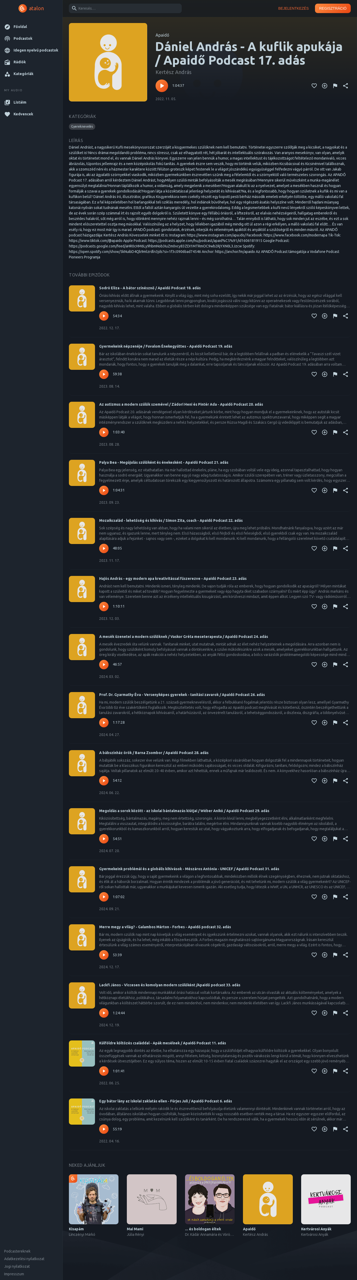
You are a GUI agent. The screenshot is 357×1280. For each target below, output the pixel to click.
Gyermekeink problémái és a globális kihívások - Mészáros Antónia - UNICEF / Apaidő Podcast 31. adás (189, 869)
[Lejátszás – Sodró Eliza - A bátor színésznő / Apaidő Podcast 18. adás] (104, 316)
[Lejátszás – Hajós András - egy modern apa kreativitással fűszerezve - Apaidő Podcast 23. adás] (104, 606)
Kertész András (174, 72)
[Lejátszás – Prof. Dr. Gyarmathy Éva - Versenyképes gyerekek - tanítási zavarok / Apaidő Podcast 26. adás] (104, 722)
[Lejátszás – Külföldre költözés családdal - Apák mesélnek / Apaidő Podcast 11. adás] (104, 1071)
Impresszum (14, 1274)
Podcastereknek (17, 1251)
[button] (31, 27)
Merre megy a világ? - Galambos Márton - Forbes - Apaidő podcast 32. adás (165, 927)
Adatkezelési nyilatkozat (24, 1259)
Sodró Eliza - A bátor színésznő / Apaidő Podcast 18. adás (150, 288)
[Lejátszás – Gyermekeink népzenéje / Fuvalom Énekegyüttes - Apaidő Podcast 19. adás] (104, 374)
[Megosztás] (345, 86)
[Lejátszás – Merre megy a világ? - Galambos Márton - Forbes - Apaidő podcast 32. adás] (104, 955)
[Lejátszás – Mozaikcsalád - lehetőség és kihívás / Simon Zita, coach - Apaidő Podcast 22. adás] (104, 548)
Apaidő (162, 35)
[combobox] (124, 8)
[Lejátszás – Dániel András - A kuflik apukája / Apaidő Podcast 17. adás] (162, 86)
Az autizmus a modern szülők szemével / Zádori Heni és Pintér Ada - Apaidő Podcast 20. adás (181, 404)
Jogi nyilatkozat (17, 1266)
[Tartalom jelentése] (335, 86)
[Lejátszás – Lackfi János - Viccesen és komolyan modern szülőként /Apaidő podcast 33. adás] (104, 1013)
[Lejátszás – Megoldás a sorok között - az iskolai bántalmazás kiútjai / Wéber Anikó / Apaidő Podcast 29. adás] (104, 838)
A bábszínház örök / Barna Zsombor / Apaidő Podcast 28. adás (154, 753)
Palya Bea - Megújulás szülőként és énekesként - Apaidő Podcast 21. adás (163, 462)
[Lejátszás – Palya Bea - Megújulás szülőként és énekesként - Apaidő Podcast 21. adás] (104, 490)
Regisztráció (333, 8)
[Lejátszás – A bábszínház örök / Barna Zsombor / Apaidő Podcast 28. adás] (104, 780)
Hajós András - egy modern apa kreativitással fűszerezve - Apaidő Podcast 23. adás (173, 578)
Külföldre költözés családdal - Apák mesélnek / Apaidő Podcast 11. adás (162, 1043)
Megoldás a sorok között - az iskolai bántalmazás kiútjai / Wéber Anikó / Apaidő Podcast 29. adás (184, 811)
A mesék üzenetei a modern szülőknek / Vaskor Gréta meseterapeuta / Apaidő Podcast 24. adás (183, 637)
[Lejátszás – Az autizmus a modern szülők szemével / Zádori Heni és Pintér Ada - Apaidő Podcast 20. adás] (104, 432)
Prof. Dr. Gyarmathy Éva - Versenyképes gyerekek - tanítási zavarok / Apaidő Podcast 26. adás (182, 695)
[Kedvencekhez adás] (314, 86)
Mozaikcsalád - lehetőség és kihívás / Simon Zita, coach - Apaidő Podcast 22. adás (171, 520)
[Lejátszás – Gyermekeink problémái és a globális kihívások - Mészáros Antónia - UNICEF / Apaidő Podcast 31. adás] (104, 897)
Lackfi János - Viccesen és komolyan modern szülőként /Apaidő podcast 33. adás (169, 985)
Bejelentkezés (293, 8)
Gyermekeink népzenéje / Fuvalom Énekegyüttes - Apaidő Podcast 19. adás (165, 346)
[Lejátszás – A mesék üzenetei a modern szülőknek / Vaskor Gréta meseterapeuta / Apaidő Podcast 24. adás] (104, 664)
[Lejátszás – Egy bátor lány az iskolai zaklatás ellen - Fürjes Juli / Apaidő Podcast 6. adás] (104, 1129)
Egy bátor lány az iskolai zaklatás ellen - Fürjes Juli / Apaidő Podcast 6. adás (165, 1101)
